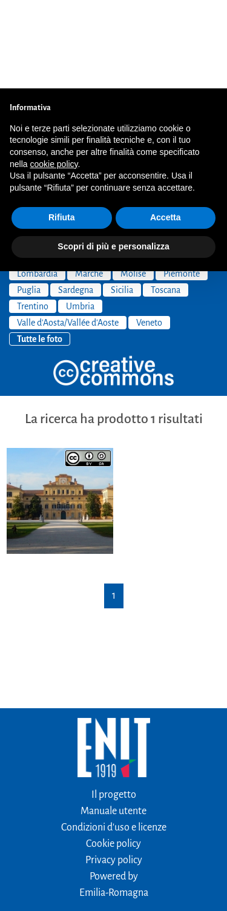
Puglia (29, 201)
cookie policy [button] (53, 76)
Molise (133, 185)
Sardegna (75, 201)
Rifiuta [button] (61, 129)
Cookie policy (113, 755)
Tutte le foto (39, 250)
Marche (89, 185)
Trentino (32, 218)
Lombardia (37, 185)
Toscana (165, 201)
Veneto (149, 234)
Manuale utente (113, 722)
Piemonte (181, 185)
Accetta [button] (165, 129)
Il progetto (113, 706)
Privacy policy (113, 771)
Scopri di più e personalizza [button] (113, 158)
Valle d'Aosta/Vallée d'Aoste (68, 234)
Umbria (80, 218)
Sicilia (122, 201)
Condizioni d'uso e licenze (113, 739)
